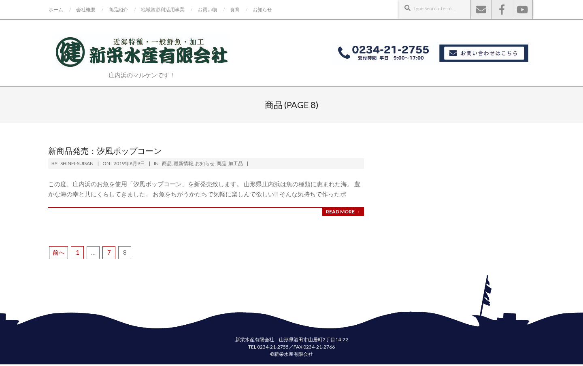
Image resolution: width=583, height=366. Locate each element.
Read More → (343, 212)
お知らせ (205, 163)
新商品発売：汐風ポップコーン (109, 150)
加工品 (235, 163)
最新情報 (183, 163)
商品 (167, 163)
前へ (59, 252)
